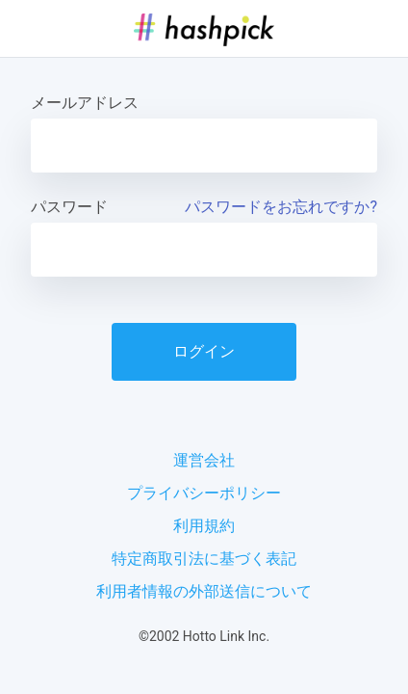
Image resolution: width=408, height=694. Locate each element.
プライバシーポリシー (204, 493)
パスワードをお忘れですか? (281, 207)
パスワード (69, 207)
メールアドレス (85, 102)
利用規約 (204, 526)
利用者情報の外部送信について (204, 591)
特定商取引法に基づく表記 (204, 558)
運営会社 (204, 460)
